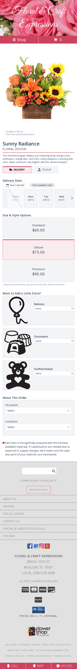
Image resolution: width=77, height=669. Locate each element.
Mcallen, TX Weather (21, 650)
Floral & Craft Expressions (38, 18)
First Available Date (42, 185)
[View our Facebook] (29, 547)
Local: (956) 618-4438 (38, 573)
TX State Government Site (53, 650)
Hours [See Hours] (64, 666)
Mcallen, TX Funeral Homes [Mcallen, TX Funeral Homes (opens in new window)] (23, 644)
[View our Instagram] (41, 547)
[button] (38, 610)
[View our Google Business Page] (35, 547)
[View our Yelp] (47, 547)
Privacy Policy (15, 655)
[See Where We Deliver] (38, 489)
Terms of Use (62, 655)
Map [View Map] (38, 666)
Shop (19, 39)
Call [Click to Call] (12, 666)
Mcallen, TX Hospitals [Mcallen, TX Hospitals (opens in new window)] (57, 644)
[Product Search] (39, 471)
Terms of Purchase (39, 655)
